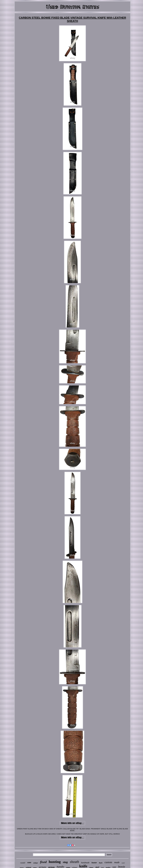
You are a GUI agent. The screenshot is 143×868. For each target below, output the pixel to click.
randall (22, 863)
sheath (74, 862)
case (29, 862)
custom (108, 862)
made (117, 862)
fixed (43, 862)
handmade (85, 862)
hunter (94, 863)
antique (35, 863)
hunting (55, 862)
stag (65, 862)
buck (100, 863)
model (123, 863)
